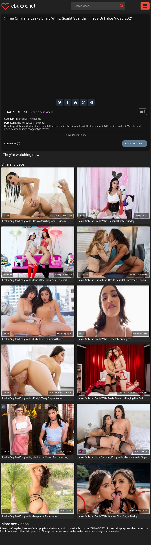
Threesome (35, 118)
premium (96, 126)
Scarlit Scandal (36, 122)
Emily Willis (21, 122)
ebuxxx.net (23, 6)
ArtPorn (108, 126)
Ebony (21, 126)
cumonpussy (19, 129)
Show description (76, 135)
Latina (30, 126)
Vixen (46, 129)
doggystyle (35, 129)
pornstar (119, 126)
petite (68, 126)
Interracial (21, 118)
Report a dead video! (41, 112)
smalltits (78, 126)
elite (87, 126)
